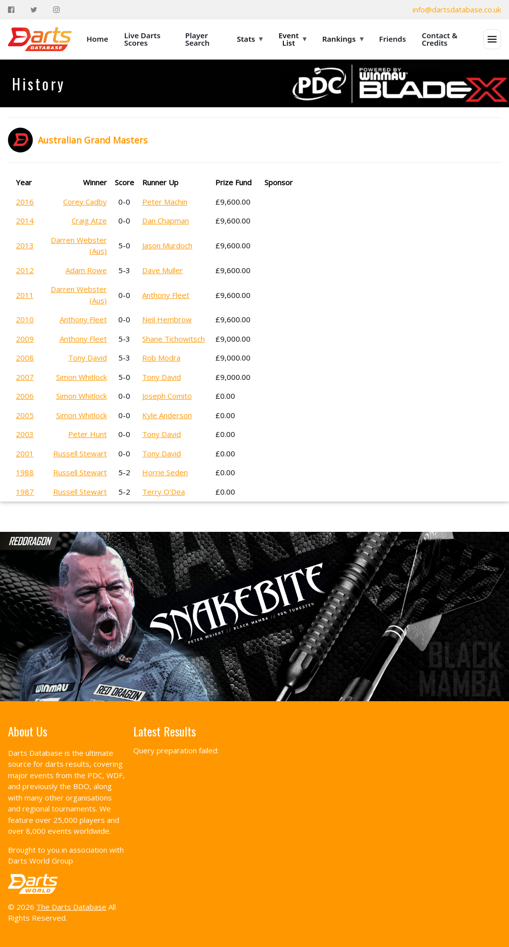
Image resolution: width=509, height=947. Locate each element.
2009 (25, 339)
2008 (25, 358)
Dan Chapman (165, 220)
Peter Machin (164, 202)
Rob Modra (161, 358)
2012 (25, 270)
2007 (25, 377)
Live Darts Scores (142, 39)
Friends (392, 39)
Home (97, 39)
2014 (25, 220)
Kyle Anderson (167, 415)
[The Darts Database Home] (40, 39)
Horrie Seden (165, 472)
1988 (25, 472)
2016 (25, 202)
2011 (25, 295)
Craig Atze (89, 220)
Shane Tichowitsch (173, 339)
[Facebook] (11, 9)
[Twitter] (33, 9)
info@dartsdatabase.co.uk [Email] (457, 9)
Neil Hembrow (167, 319)
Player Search (197, 39)
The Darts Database (71, 907)
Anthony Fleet (165, 295)
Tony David (87, 358)
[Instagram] (56, 9)
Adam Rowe (86, 270)
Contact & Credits (440, 39)
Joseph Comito (167, 396)
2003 (25, 434)
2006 (25, 396)
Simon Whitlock (81, 377)
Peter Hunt (87, 434)
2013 (25, 245)
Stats (250, 39)
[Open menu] (492, 39)
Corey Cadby (85, 202)
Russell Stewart (80, 453)
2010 (25, 319)
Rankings (342, 39)
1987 (25, 492)
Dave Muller (162, 270)
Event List (292, 39)
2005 (25, 415)
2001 (25, 453)
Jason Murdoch (167, 245)
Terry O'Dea (163, 492)
